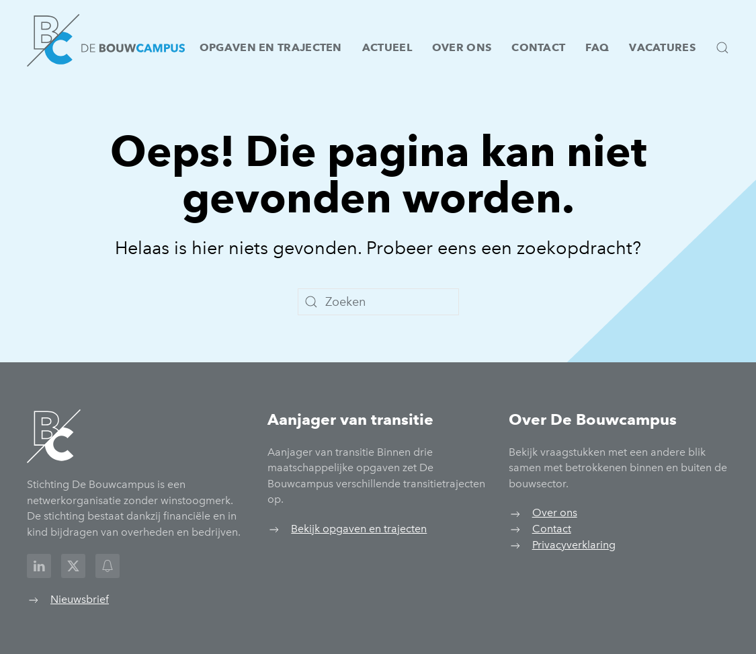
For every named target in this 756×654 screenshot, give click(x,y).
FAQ (597, 47)
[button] (722, 48)
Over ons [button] (461, 47)
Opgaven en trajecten (271, 47)
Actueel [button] (387, 47)
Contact (538, 47)
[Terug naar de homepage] (106, 40)
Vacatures (662, 47)
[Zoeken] (378, 301)
